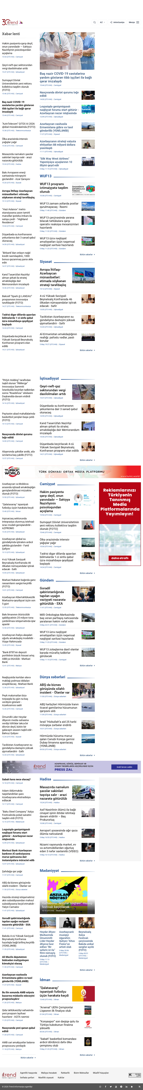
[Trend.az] (12, 22)
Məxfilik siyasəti (46, 1077)
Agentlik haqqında (28, 1073)
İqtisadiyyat (49, 378)
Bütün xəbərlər (86, 254)
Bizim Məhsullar (81, 1073)
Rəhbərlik (65, 1073)
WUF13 (46, 176)
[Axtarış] (94, 22)
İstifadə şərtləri (27, 1077)
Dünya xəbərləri (52, 677)
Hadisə (45, 779)
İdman (45, 980)
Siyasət (46, 262)
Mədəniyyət (49, 871)
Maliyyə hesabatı (49, 1073)
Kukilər (61, 1077)
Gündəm (47, 580)
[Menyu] (134, 22)
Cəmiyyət (47, 484)
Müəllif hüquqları (101, 1073)
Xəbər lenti (11, 34)
